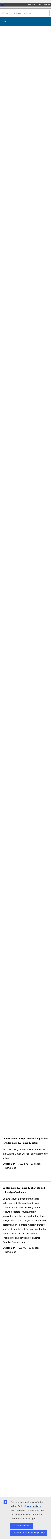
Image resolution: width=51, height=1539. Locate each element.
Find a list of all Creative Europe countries (21, 201)
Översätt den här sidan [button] (16, 31)
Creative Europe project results (21, 1375)
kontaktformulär (27, 1287)
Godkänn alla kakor (21, 1525)
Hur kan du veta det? (39, 4)
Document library (14, 1372)
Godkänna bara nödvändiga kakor (28, 1533)
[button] (1, 31)
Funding (9, 55)
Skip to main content (10, 1)
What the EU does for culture (20, 1338)
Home (8, 52)
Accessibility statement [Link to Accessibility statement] (17, 1415)
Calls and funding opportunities (21, 1367)
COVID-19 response (15, 1364)
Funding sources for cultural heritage (24, 1369)
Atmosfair (10, 668)
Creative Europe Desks (17, 1387)
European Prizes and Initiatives (21, 1352)
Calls (7, 57)
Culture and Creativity (17, 1399)
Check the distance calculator (15, 479)
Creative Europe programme (19, 1346)
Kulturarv (10, 1349)
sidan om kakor (34, 1506)
